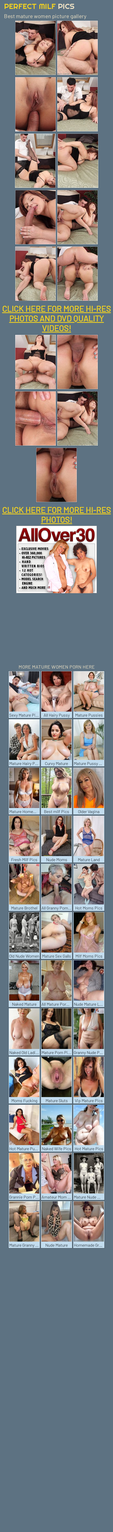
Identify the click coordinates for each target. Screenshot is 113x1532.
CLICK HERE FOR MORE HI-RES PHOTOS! (56, 514)
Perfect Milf (39, 6)
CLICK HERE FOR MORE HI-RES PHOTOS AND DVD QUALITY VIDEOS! (56, 318)
